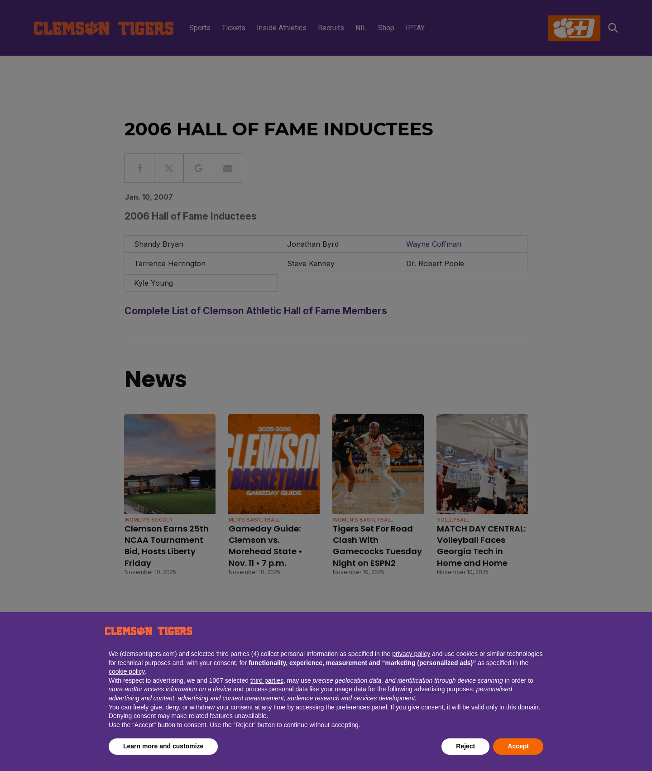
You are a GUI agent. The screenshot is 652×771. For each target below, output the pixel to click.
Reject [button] (465, 746)
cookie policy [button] (126, 671)
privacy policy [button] (411, 653)
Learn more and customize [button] (163, 746)
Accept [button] (518, 746)
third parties (266, 680)
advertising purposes (443, 689)
